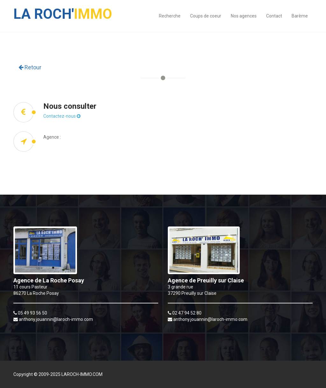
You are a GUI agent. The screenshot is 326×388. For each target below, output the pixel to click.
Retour (29, 67)
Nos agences (244, 15)
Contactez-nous (62, 116)
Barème (300, 15)
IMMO (62, 11)
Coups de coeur (205, 15)
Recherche (170, 15)
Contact (274, 15)
